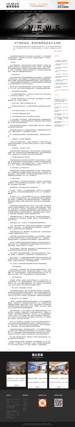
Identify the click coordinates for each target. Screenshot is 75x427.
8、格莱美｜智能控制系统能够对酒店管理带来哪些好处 (61, 84)
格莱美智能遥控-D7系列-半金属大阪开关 (61, 108)
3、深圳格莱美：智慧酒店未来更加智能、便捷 (61, 68)
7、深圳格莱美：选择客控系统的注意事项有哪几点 (61, 80)
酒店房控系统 (38, 423)
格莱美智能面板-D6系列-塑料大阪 (61, 104)
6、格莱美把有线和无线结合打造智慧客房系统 (61, 77)
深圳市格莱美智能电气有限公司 (33, 424)
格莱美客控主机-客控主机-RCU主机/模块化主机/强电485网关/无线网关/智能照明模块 (61, 100)
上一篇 (9, 349)
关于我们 (30, 11)
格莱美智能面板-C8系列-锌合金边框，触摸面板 (61, 114)
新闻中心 (36, 11)
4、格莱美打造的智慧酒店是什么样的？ (61, 71)
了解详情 (16, 385)
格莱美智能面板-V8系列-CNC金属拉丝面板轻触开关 (61, 125)
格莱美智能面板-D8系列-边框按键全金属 (61, 111)
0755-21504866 (63, 7)
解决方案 (13, 11)
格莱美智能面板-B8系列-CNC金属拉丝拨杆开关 (61, 122)
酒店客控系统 (26, 423)
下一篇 (48, 349)
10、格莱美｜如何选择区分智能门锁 (61, 90)
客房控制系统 (43, 423)
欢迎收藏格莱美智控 (63, 2)
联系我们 (41, 11)
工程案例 (25, 11)
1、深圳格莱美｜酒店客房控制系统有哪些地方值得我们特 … (61, 61)
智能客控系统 (32, 423)
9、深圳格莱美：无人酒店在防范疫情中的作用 (61, 87)
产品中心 (19, 11)
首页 (8, 11)
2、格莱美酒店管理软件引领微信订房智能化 (61, 64)
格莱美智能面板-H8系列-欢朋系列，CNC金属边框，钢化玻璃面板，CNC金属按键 (61, 118)
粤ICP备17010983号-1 (49, 424)
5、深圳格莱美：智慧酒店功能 (61, 74)
